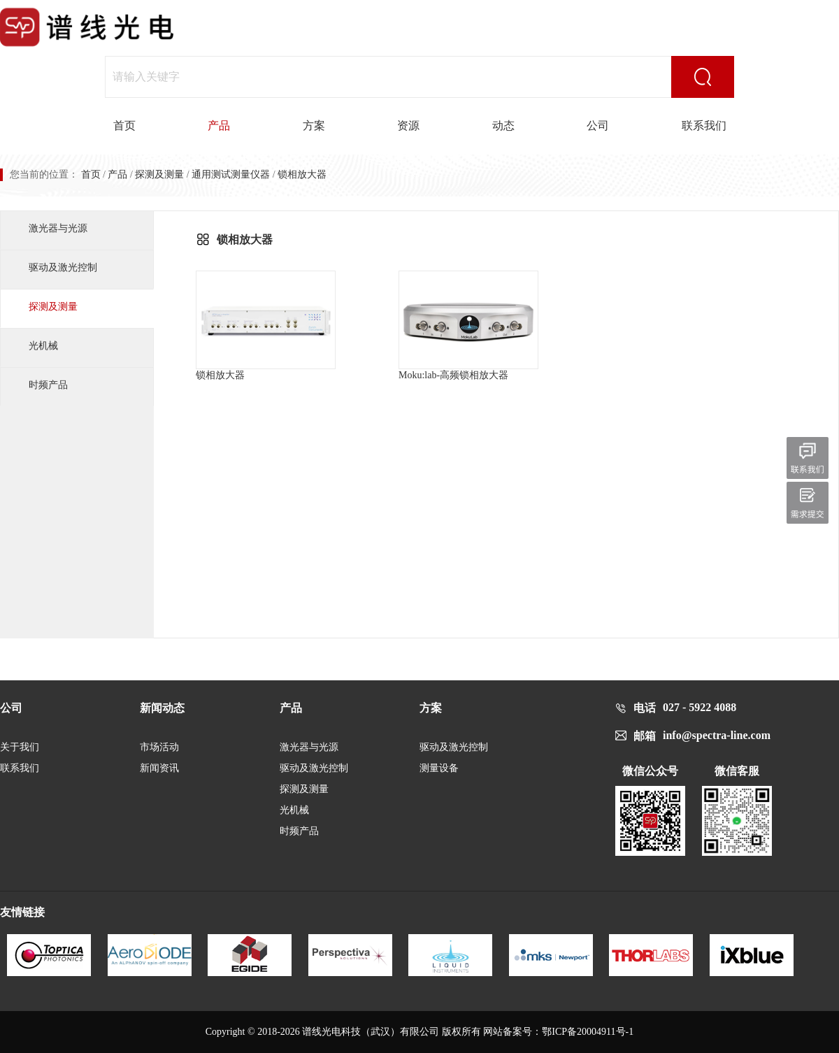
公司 (598, 125)
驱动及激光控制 (63, 267)
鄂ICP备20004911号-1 (587, 1031)
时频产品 (48, 385)
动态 (503, 125)
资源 (408, 125)
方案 (314, 125)
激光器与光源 (58, 228)
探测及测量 (159, 174)
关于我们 (19, 747)
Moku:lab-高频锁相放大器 (468, 325)
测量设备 (439, 768)
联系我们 (704, 125)
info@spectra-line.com (716, 735)
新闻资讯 (159, 768)
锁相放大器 (266, 325)
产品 (219, 125)
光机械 (43, 346)
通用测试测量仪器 (231, 174)
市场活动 (159, 747)
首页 (124, 125)
